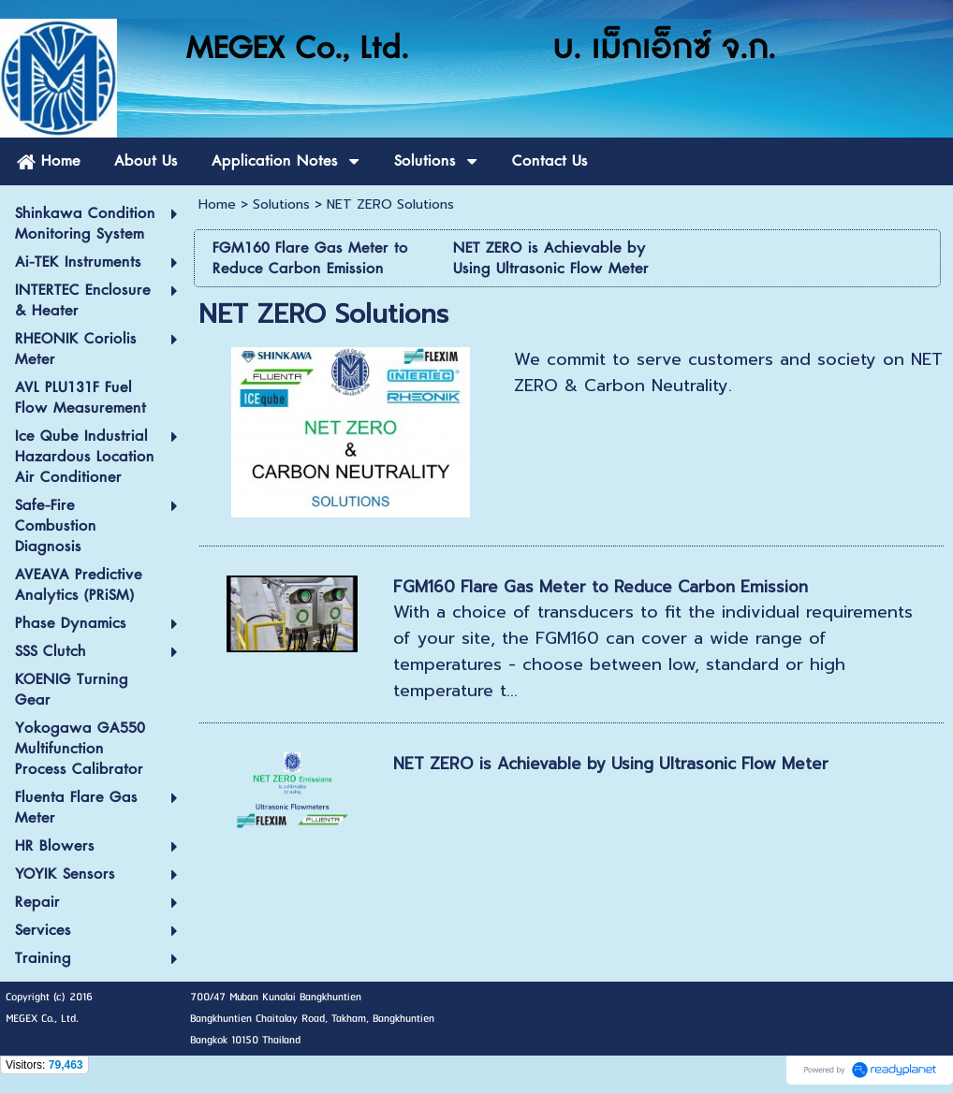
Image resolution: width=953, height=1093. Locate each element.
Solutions (281, 204)
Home (217, 204)
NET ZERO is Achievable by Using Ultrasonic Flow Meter (610, 763)
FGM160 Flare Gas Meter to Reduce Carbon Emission (600, 587)
